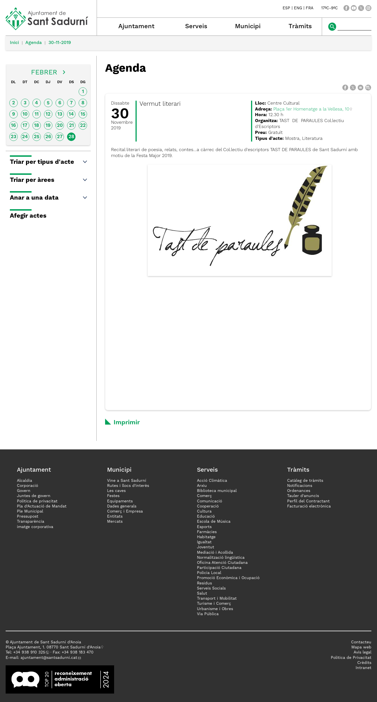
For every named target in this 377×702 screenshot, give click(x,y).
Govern (23, 491)
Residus (204, 583)
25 (36, 136)
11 (37, 114)
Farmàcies (207, 532)
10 (25, 114)
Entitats (115, 516)
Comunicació (209, 501)
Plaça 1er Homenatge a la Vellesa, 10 (311, 109)
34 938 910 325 (30, 652)
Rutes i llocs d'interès (128, 486)
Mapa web (361, 647)
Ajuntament (136, 26)
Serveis (196, 26)
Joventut (205, 547)
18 (36, 125)
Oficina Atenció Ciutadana (222, 563)
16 (13, 125)
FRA (309, 8)
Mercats (115, 522)
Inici (14, 43)
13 (59, 114)
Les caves (116, 491)
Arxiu (202, 486)
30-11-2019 (59, 43)
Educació (206, 516)
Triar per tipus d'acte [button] (49, 162)
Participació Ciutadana (219, 568)
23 (13, 136)
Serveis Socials (211, 588)
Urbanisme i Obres (215, 609)
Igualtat (204, 542)
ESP (286, 8)
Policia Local (209, 573)
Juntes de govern (33, 496)
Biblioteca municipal (217, 491)
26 (48, 136)
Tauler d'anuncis (303, 496)
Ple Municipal (30, 511)
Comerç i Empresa (125, 511)
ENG (298, 8)
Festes (113, 496)
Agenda (33, 43)
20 (60, 125)
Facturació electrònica (309, 506)
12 (48, 114)
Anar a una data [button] (49, 198)
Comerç (204, 496)
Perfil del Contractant (308, 501)
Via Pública (208, 614)
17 (25, 125)
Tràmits (300, 26)
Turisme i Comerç (214, 604)
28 (71, 136)
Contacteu (361, 642)
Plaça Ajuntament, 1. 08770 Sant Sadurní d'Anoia (53, 647)
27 (60, 136)
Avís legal (362, 652)
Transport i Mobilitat (217, 599)
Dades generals (121, 506)
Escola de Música (213, 522)
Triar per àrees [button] (49, 180)
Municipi (248, 26)
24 (25, 136)
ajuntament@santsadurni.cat (49, 658)
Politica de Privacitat (351, 658)
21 (71, 125)
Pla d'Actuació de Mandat (41, 506)
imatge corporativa (35, 527)
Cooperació (208, 506)
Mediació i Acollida (215, 553)
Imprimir (127, 423)
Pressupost (27, 516)
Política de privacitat (37, 501)
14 (71, 114)
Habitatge (206, 537)
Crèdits (364, 663)
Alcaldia (24, 481)
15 (83, 114)
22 (83, 125)
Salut (202, 593)
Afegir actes (28, 216)
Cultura (204, 511)
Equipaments (120, 501)
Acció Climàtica (212, 481)
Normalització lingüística (221, 558)
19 (48, 125)
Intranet (363, 668)
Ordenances (298, 491)
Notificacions (299, 486)
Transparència (30, 522)
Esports (204, 527)
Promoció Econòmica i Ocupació (228, 578)
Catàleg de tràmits (305, 481)
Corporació (27, 486)
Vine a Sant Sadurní (126, 481)
